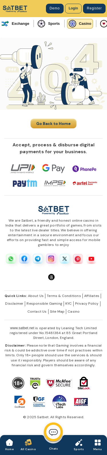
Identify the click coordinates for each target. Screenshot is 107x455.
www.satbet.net (22, 328)
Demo (55, 8)
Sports (49, 23)
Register (94, 8)
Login (73, 8)
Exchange (15, 23)
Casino (80, 23)
